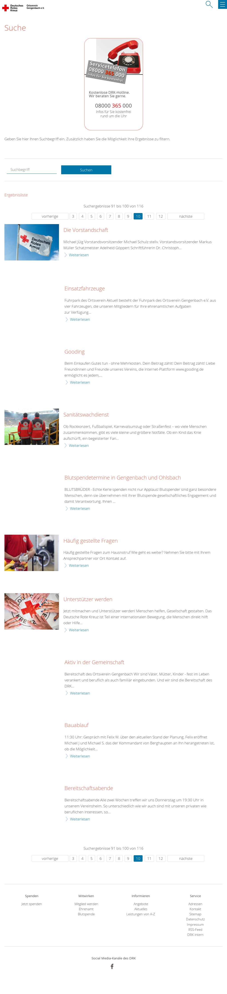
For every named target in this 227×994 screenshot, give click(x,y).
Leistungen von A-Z (140, 914)
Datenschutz (195, 919)
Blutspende (86, 914)
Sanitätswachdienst (86, 414)
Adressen (195, 904)
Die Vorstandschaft (85, 230)
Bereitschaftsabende (89, 788)
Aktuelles (140, 909)
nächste (185, 216)
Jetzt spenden (32, 904)
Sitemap (195, 914)
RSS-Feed (195, 929)
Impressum (195, 924)
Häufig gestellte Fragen (90, 541)
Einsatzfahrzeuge (85, 288)
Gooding (75, 351)
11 (149, 216)
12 (161, 216)
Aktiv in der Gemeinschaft (94, 662)
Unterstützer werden (87, 599)
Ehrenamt (86, 909)
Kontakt (195, 909)
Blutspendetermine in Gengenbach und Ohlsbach (123, 477)
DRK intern (195, 935)
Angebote (141, 904)
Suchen (86, 169)
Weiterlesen (79, 254)
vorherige (50, 216)
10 (138, 216)
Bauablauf (76, 725)
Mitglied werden (86, 904)
